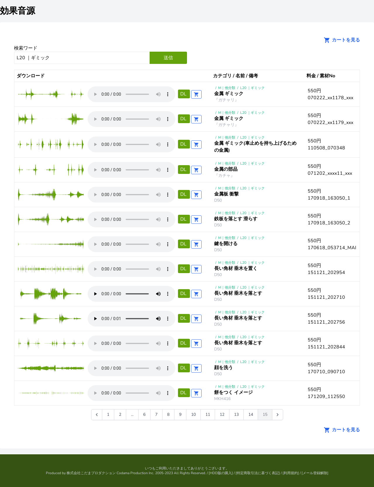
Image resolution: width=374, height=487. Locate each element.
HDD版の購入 (221, 473)
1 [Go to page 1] (108, 414)
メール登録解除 (315, 473)
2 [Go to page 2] (120, 414)
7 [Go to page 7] (156, 414)
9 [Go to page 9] (180, 414)
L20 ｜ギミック (252, 87)
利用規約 (291, 473)
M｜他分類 (226, 87)
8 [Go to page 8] (168, 414)
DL (184, 94)
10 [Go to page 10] (193, 414)
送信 (168, 58)
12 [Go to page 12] (222, 414)
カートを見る (340, 40)
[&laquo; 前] (96, 414)
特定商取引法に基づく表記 (258, 473)
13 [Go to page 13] (236, 414)
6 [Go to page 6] (144, 414)
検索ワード (25, 48)
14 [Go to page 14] (250, 414)
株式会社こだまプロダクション (91, 473)
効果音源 (17, 11)
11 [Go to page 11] (207, 414)
